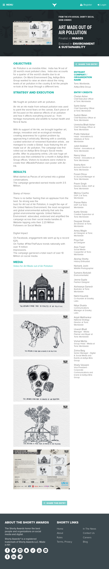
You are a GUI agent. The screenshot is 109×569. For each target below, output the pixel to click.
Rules (60, 537)
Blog (85, 541)
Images (77, 38)
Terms (60, 541)
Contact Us (89, 533)
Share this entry (86, 64)
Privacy (68, 541)
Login (102, 4)
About (60, 533)
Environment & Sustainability (77, 45)
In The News (89, 528)
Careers (87, 537)
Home (60, 528)
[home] (54, 5)
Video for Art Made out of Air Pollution (33, 266)
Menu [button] (8, 4)
